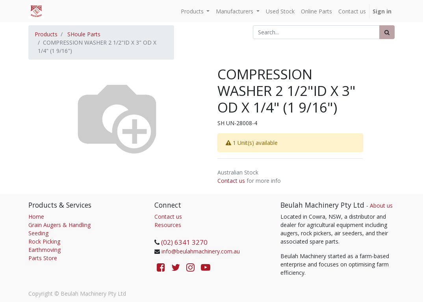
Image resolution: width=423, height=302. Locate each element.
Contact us (231, 180)
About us (381, 205)
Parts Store (42, 258)
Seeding (38, 233)
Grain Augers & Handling (59, 225)
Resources (167, 225)
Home (36, 216)
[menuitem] (280, 11)
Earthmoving (44, 249)
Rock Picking (44, 241)
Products (46, 34)
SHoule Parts (83, 34)
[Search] (387, 32)
